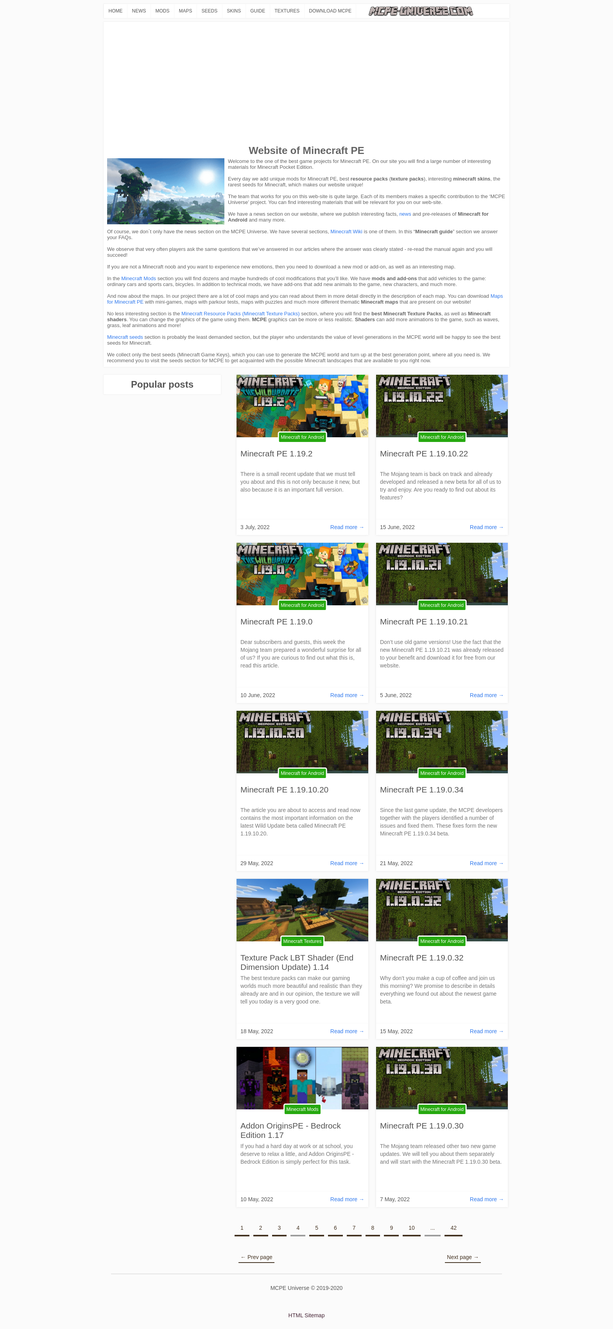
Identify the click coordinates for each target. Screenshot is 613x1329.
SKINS (234, 11)
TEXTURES (286, 11)
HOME (116, 11)
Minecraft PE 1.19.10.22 (424, 453)
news (405, 214)
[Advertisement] (306, 84)
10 (412, 1228)
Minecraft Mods (138, 278)
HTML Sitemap (307, 1315)
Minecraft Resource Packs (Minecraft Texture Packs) (240, 314)
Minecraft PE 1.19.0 (276, 621)
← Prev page (256, 1257)
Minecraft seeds (125, 337)
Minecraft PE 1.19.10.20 (284, 789)
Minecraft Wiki (346, 231)
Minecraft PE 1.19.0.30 (422, 1125)
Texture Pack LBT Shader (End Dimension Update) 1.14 (296, 962)
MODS (163, 11)
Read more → (347, 527)
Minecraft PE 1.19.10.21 (424, 621)
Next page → (463, 1257)
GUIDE (257, 11)
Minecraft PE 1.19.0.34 (422, 789)
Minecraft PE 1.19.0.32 (422, 957)
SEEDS (210, 11)
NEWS (139, 11)
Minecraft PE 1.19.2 (276, 453)
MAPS (185, 11)
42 (453, 1228)
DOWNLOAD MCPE (330, 11)
